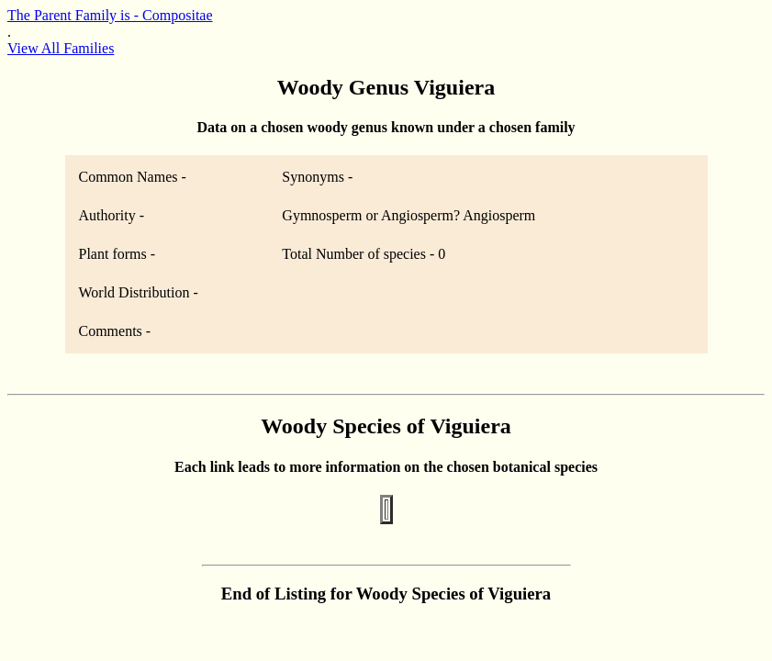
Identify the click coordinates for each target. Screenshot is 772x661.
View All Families (60, 48)
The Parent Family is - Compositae (110, 15)
